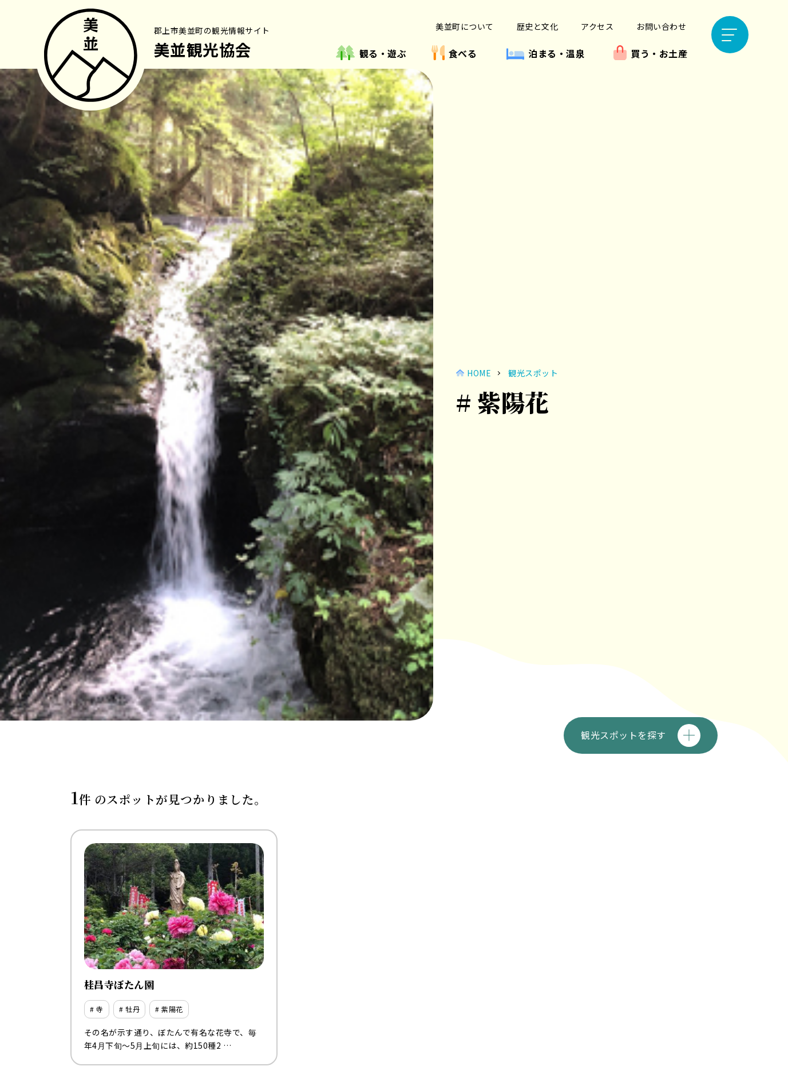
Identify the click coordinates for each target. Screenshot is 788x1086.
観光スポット (533, 373)
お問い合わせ (661, 26)
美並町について (464, 26)
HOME (479, 373)
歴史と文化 (538, 26)
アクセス (597, 26)
